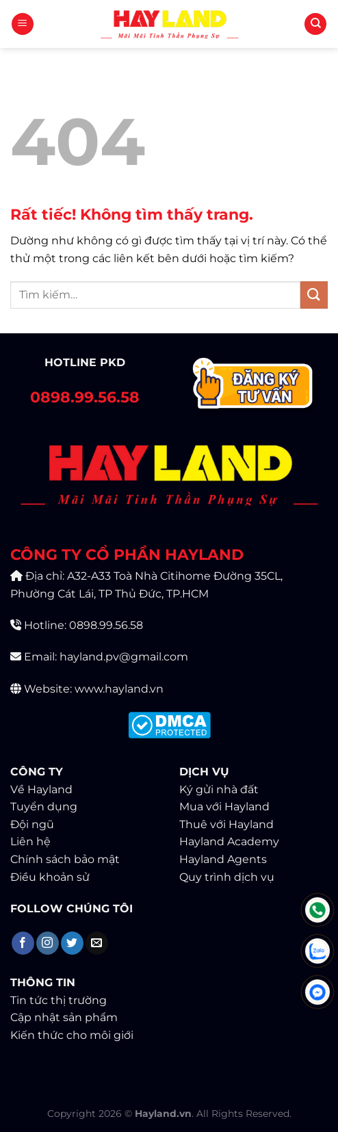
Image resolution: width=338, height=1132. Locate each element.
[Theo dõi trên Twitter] (72, 943)
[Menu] (23, 24)
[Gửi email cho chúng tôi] (97, 943)
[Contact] (253, 385)
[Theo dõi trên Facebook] (23, 943)
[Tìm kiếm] (315, 24)
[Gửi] (314, 294)
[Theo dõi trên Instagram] (47, 943)
